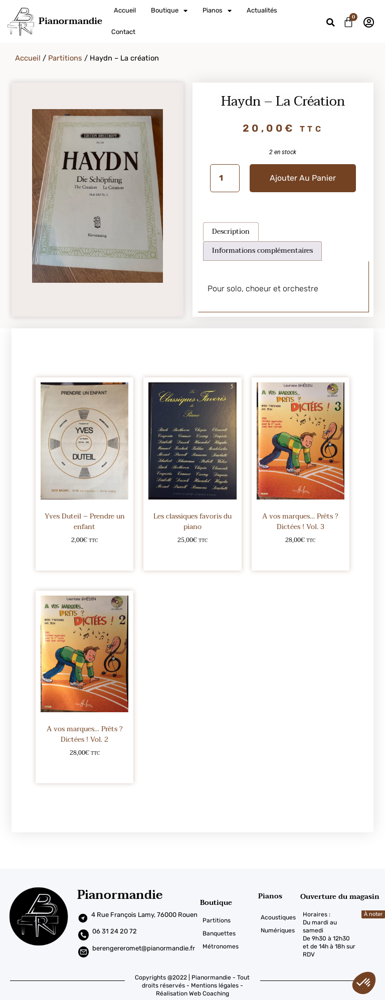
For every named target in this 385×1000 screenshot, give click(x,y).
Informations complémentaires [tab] (262, 250)
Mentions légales (215, 985)
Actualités (262, 10)
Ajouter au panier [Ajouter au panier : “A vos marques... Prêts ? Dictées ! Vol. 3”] (300, 556)
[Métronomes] (229, 946)
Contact (123, 32)
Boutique (169, 11)
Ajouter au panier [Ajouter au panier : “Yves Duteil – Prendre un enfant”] (84, 556)
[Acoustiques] (279, 917)
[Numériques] (279, 930)
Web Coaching (209, 993)
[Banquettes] (229, 933)
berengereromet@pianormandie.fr (143, 948)
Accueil (125, 10)
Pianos (217, 11)
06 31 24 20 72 (114, 931)
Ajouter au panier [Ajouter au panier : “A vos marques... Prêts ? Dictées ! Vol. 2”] (84, 769)
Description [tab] (231, 231)
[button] (330, 23)
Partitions (65, 58)
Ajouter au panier (303, 178)
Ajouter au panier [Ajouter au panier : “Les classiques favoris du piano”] (192, 556)
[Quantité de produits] (224, 178)
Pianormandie (70, 21)
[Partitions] (229, 920)
